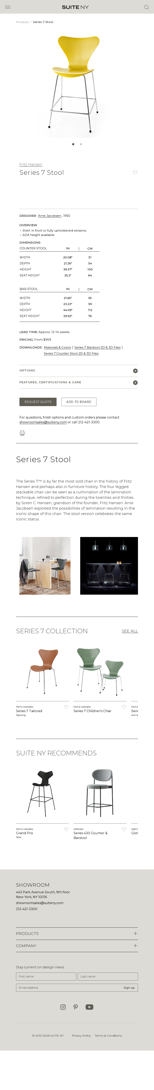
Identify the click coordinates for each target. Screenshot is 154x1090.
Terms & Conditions (108, 1035)
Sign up (129, 988)
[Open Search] (146, 7)
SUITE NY (57, 1035)
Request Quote (38, 402)
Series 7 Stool (43, 22)
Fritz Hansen (30, 164)
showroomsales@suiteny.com (43, 422)
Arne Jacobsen (49, 216)
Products (23, 22)
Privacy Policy (81, 1035)
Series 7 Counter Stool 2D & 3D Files (71, 353)
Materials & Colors (57, 347)
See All (130, 631)
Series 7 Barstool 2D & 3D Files (97, 347)
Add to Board (78, 402)
